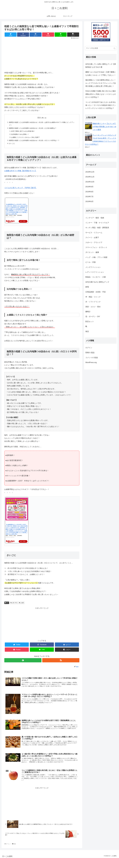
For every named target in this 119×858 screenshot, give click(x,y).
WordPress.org (91, 362)
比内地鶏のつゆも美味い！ (20, 134)
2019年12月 (89, 172)
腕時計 (87, 312)
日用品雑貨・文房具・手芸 (95, 292)
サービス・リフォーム (93, 233)
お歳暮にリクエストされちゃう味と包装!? (25, 137)
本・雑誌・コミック (93, 297)
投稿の (89, 352)
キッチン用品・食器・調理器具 (97, 228)
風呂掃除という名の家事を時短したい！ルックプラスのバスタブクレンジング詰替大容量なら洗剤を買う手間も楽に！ (100, 83)
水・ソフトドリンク (93, 302)
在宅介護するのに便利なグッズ (97, 282)
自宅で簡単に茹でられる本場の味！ (23, 131)
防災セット (89, 321)
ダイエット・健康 (92, 252)
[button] (115, 48)
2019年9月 (89, 187)
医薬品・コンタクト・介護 (95, 277)
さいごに (12, 143)
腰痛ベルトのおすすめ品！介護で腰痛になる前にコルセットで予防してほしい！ (100, 73)
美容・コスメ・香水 (93, 307)
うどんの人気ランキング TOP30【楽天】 (20, 188)
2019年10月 (89, 182)
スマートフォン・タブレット (96, 247)
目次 (39, 118)
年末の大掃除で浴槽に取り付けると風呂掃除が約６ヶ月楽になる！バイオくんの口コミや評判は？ (100, 94)
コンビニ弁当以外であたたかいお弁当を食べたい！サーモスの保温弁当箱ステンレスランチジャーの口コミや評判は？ (100, 105)
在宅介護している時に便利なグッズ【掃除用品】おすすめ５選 (100, 65)
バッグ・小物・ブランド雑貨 (96, 257)
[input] (101, 48)
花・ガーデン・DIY (92, 316)
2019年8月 (89, 192)
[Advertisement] (41, 623)
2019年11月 (89, 177)
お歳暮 (22, 602)
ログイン (88, 348)
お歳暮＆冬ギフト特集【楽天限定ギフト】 (20, 171)
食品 (7, 602)
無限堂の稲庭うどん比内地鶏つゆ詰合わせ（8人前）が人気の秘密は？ (32, 128)
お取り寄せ (15, 602)
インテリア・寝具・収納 (94, 218)
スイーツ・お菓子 (92, 237)
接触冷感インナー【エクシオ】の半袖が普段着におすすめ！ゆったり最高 (104, 127)
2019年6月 (89, 201)
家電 (87, 287)
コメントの (91, 357)
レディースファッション (94, 272)
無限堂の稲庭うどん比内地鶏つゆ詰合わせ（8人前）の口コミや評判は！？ (34, 140)
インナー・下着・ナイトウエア (97, 223)
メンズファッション (93, 267)
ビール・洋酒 (90, 262)
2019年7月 (89, 197)
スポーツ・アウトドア (93, 242)
